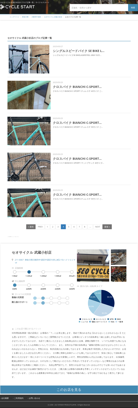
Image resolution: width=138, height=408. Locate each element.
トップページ (14, 17)
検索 (133, 7)
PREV (40, 226)
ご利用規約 (19, 398)
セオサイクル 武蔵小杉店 (53, 17)
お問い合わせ (34, 398)
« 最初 (31, 226)
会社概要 (5, 398)
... (90, 226)
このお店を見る (69, 389)
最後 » (107, 226)
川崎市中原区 (36, 17)
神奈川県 (25, 17)
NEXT (97, 226)
